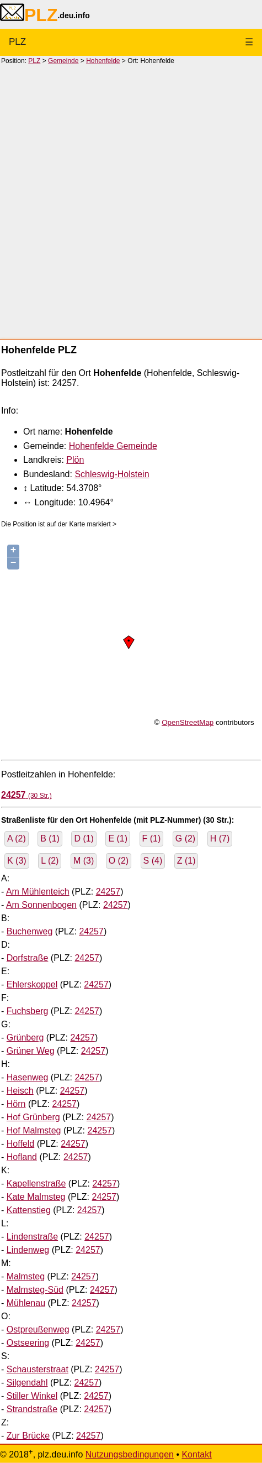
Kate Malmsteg (36, 1196)
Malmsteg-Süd (35, 1289)
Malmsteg (26, 1276)
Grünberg (25, 1037)
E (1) (117, 838)
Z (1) (186, 860)
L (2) (49, 860)
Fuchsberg (28, 1011)
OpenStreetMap (187, 722)
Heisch (20, 1090)
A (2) (16, 838)
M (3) (83, 860)
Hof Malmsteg (34, 1130)
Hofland (22, 1157)
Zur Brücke (28, 1435)
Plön (75, 459)
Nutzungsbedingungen (129, 1454)
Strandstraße (32, 1409)
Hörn (16, 1104)
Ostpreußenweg (38, 1329)
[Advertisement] (131, 201)
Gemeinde (63, 61)
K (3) (16, 860)
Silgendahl (27, 1382)
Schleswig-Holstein (111, 474)
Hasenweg (28, 1077)
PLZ (17, 41)
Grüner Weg (31, 1051)
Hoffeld (20, 1143)
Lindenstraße (32, 1236)
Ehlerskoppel (32, 984)
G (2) (185, 838)
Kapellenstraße (36, 1183)
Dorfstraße (28, 958)
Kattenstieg (29, 1210)
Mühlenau (26, 1303)
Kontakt (196, 1454)
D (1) (84, 838)
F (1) (151, 838)
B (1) (50, 838)
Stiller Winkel (32, 1396)
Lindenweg (28, 1250)
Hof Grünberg (33, 1117)
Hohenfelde (103, 61)
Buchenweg (30, 931)
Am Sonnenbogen (41, 905)
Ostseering (28, 1342)
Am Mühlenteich (37, 891)
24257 (108, 891)
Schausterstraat (37, 1369)
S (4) (153, 860)
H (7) (220, 838)
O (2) (119, 860)
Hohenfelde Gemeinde (113, 446)
